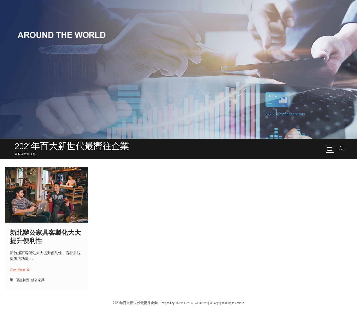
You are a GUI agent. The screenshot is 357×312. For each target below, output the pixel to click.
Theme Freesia (184, 303)
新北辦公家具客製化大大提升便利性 (45, 240)
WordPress (201, 303)
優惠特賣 (23, 282)
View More (19, 272)
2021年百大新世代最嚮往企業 (72, 146)
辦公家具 (38, 282)
